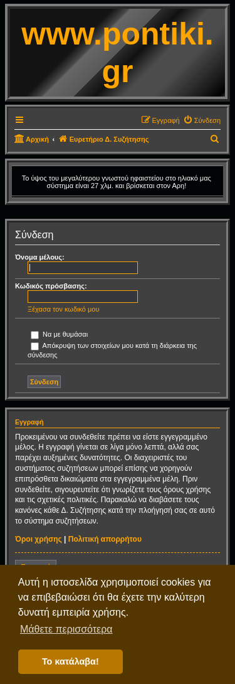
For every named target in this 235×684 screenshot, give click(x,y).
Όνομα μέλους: (40, 257)
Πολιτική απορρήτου (105, 539)
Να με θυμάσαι (59, 334)
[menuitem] (202, 120)
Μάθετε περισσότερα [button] (66, 629)
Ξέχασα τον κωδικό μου (64, 309)
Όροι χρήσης (38, 539)
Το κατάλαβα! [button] (70, 661)
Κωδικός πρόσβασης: (51, 286)
